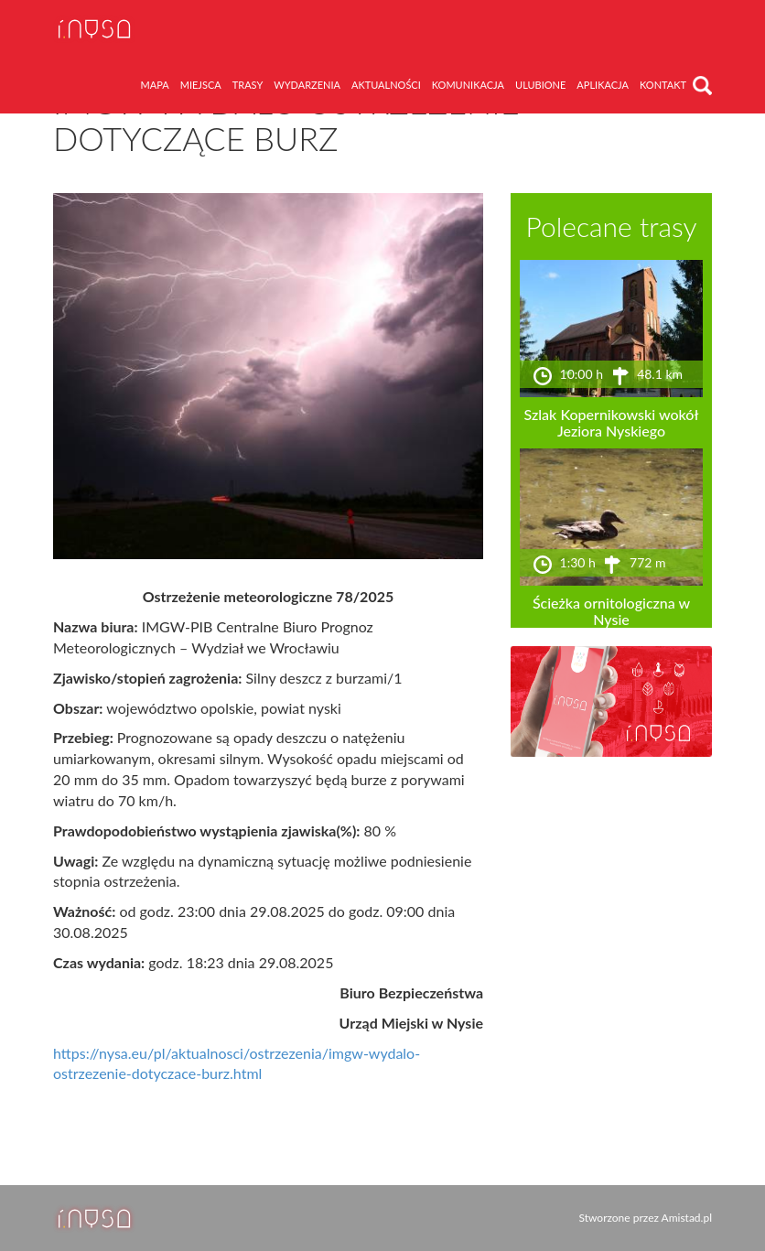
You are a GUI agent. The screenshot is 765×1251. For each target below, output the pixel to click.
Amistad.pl (687, 1217)
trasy (248, 85)
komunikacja (468, 85)
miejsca (200, 85)
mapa (155, 85)
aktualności (386, 85)
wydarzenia (307, 85)
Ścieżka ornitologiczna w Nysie (611, 611)
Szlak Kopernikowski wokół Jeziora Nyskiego (611, 422)
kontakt (663, 85)
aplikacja (602, 85)
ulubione (540, 85)
